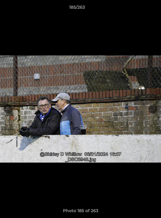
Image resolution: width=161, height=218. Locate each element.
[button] (139, 9)
